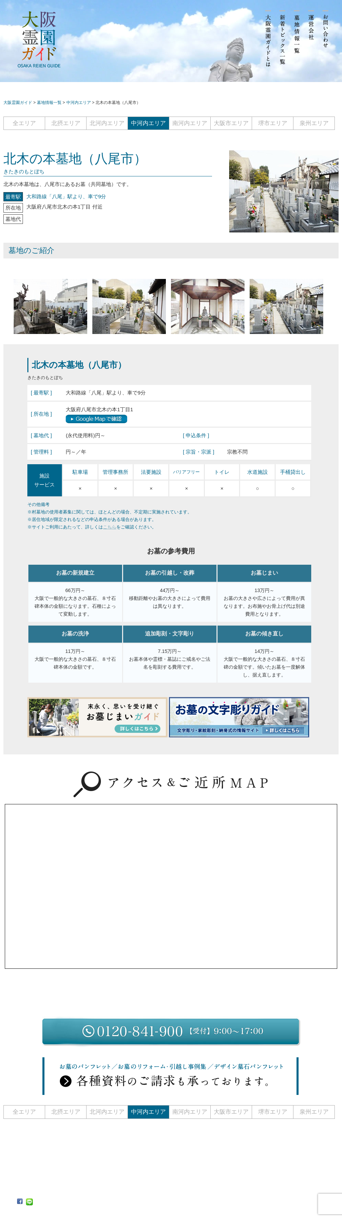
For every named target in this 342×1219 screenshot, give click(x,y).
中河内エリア (148, 123)
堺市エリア (272, 123)
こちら (109, 527)
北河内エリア (107, 123)
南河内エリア (189, 123)
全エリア (24, 123)
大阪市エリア (231, 123)
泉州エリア (314, 123)
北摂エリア (65, 123)
